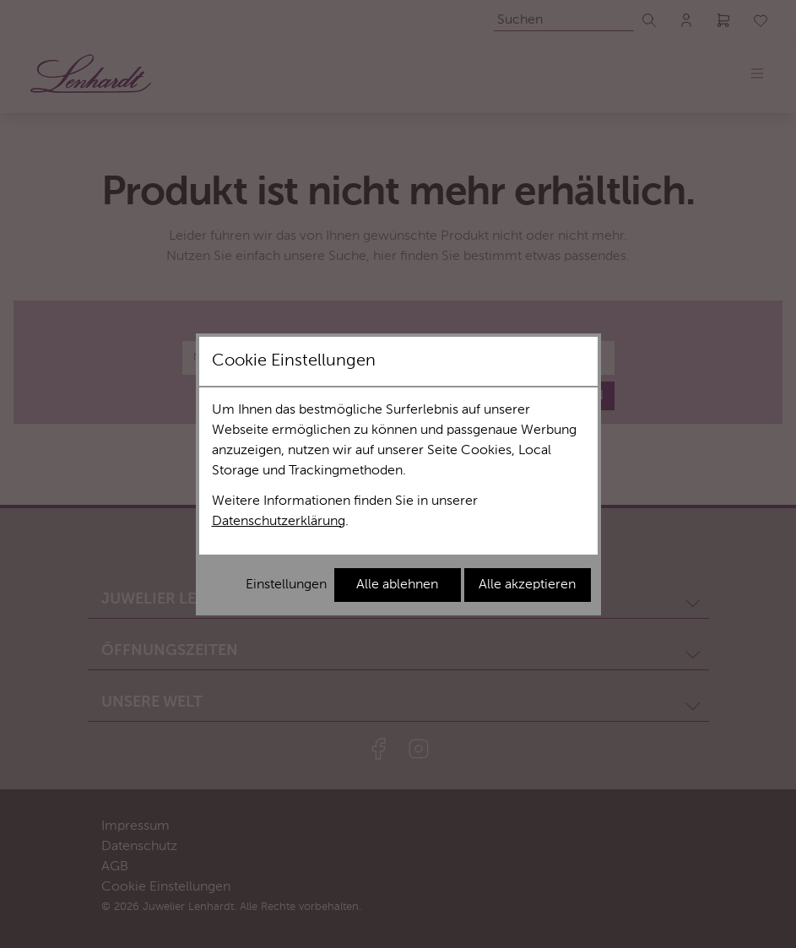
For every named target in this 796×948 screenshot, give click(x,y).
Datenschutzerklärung (278, 521)
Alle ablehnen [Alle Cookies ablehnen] (397, 585)
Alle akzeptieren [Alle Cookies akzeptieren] (527, 585)
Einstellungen (286, 585)
